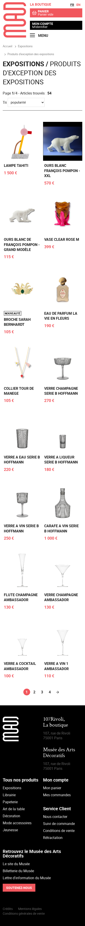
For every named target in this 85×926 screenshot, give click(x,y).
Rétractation (53, 837)
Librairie (9, 794)
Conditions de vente (59, 830)
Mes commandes (57, 794)
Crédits (8, 909)
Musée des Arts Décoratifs (59, 753)
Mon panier (52, 787)
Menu (39, 35)
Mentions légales (30, 909)
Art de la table (14, 808)
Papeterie (10, 801)
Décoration (11, 815)
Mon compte (42, 23)
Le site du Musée (16, 863)
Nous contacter (55, 816)
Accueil (7, 46)
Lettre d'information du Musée (27, 877)
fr (72, 4)
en (78, 4)
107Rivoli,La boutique (55, 722)
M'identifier (40, 27)
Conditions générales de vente (24, 913)
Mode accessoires (17, 822)
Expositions (12, 787)
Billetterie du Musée (18, 870)
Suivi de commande (59, 823)
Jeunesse (10, 829)
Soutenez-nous (19, 888)
